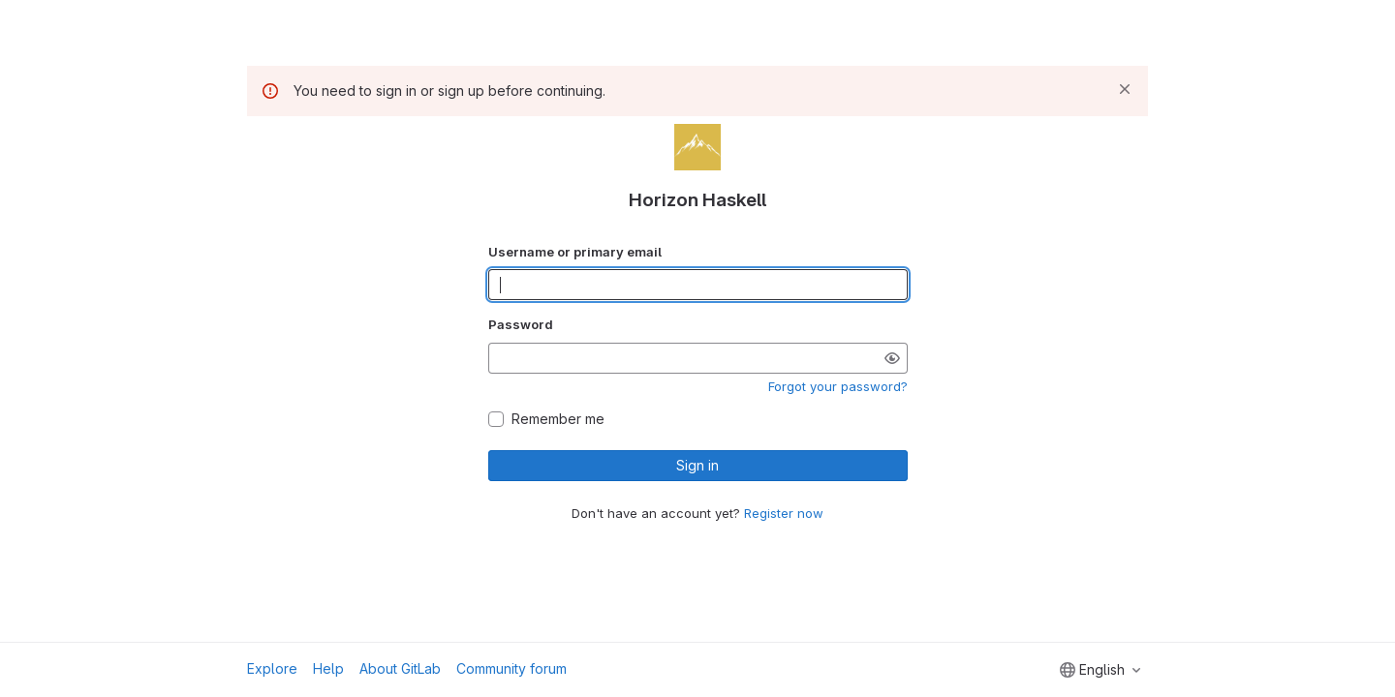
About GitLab (400, 668)
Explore (272, 668)
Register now (783, 513)
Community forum (511, 668)
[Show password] (892, 358)
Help (328, 668)
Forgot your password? (838, 386)
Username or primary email (575, 251)
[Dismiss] (1124, 89)
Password (520, 324)
